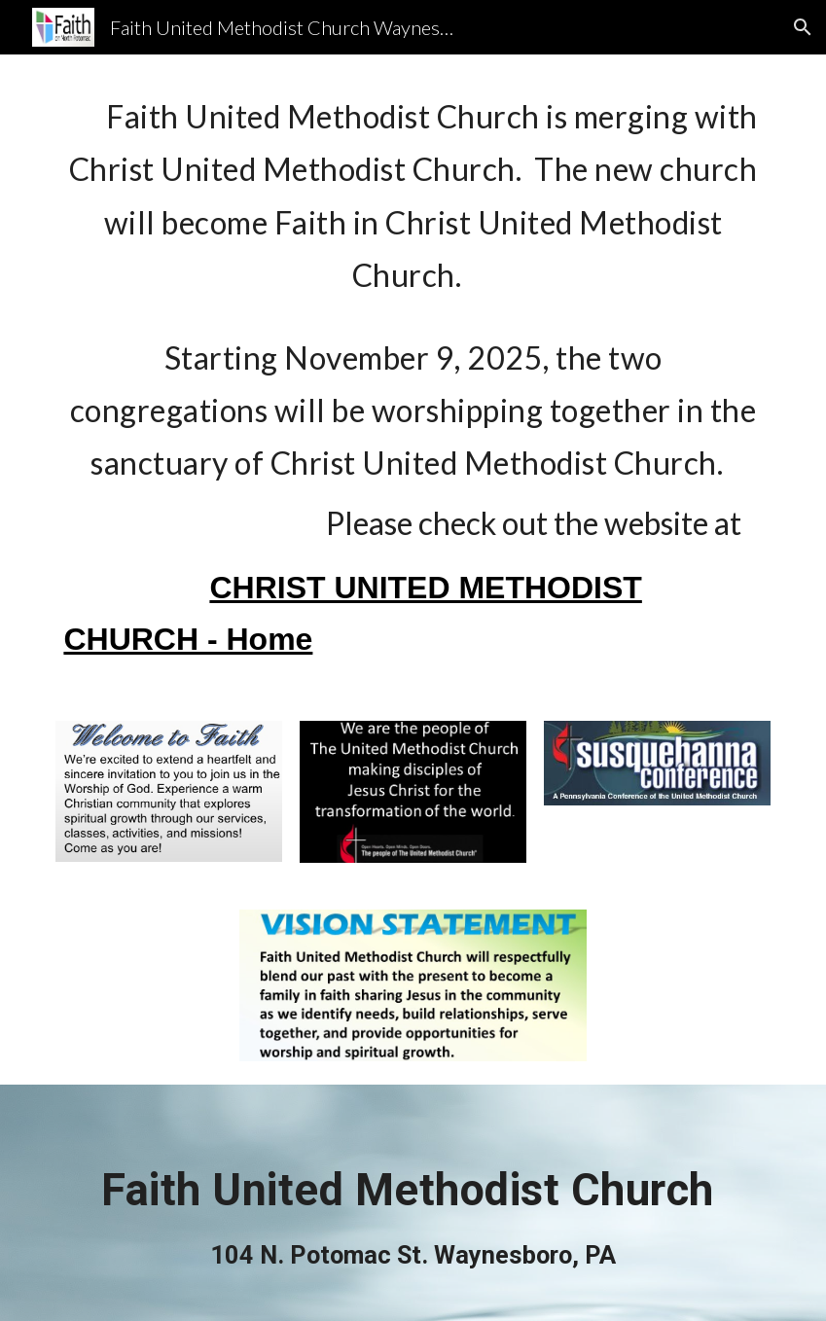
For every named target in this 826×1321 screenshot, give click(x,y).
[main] (412, 376)
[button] (802, 27)
